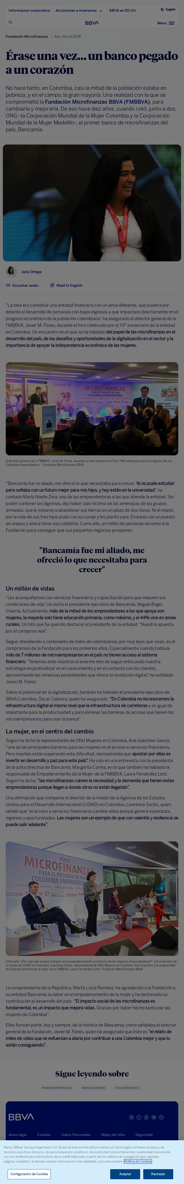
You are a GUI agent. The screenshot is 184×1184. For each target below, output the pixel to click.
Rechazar (158, 1174)
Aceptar (125, 1174)
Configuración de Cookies (29, 1174)
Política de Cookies (137, 1161)
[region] (92, 1162)
